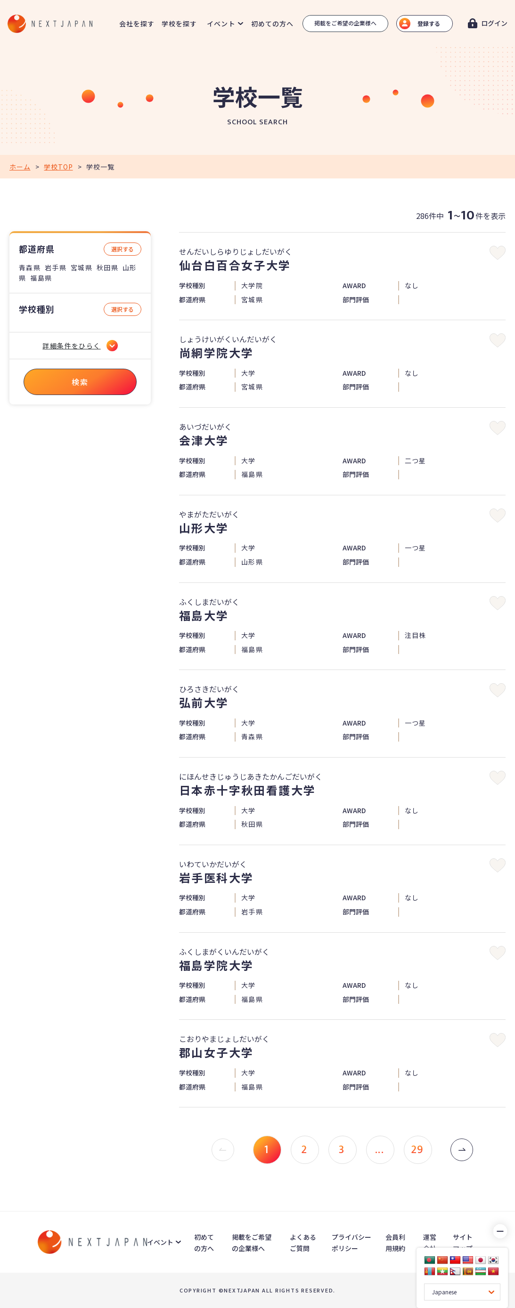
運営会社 (429, 1242)
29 (417, 1149)
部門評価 (356, 299)
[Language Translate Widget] (462, 1292)
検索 (80, 382)
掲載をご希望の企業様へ (345, 23)
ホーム (20, 166)
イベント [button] (221, 23)
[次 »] (461, 1149)
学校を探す (179, 23)
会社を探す (137, 23)
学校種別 (37, 309)
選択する (122, 249)
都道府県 (37, 249)
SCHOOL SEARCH (257, 122)
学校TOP (58, 166)
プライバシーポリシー (351, 1242)
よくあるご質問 (303, 1242)
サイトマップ (463, 1242)
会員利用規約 (395, 1242)
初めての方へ (272, 23)
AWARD (354, 285)
